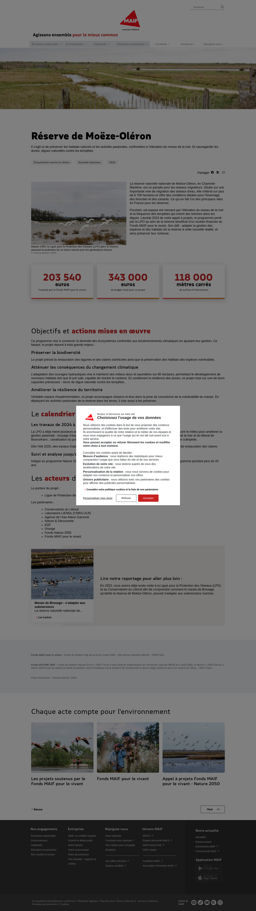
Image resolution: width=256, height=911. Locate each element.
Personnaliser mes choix (98, 498)
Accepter (148, 498)
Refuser (126, 498)
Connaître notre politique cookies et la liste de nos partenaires (122, 489)
